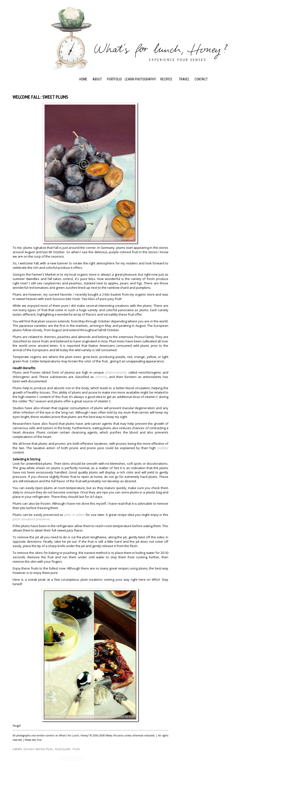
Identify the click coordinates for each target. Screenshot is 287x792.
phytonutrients (116, 372)
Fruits (76, 749)
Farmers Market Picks (38, 749)
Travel (184, 79)
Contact (201, 79)
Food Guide (62, 749)
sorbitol (162, 448)
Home (83, 79)
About (97, 79)
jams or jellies (74, 514)
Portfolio (114, 79)
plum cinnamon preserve (31, 519)
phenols (101, 377)
